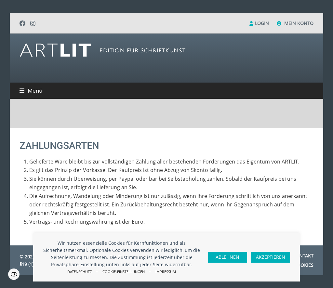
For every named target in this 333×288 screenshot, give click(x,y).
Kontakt (303, 256)
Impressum (165, 271)
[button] (31, 90)
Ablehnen (227, 257)
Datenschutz (79, 271)
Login (262, 23)
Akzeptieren (270, 257)
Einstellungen (14, 274)
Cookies (303, 265)
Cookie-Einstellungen (123, 271)
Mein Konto (298, 23)
